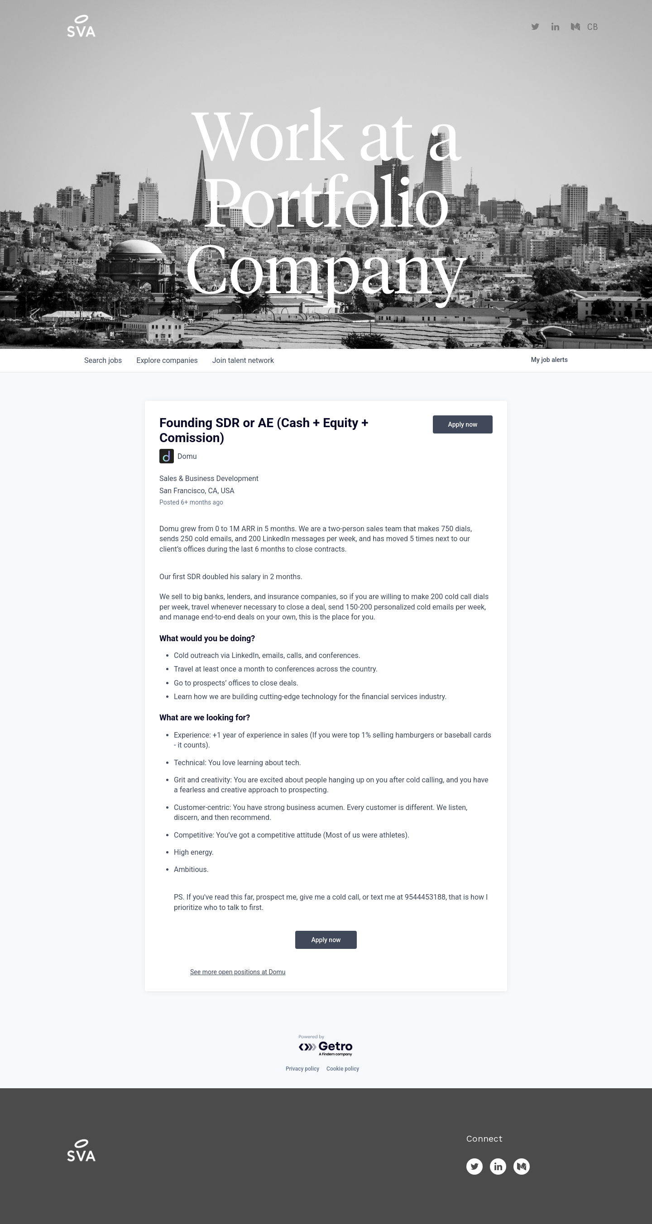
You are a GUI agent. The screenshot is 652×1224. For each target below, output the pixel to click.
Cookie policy (342, 1069)
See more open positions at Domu (238, 972)
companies (166, 360)
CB (592, 27)
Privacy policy (302, 1069)
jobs (103, 360)
